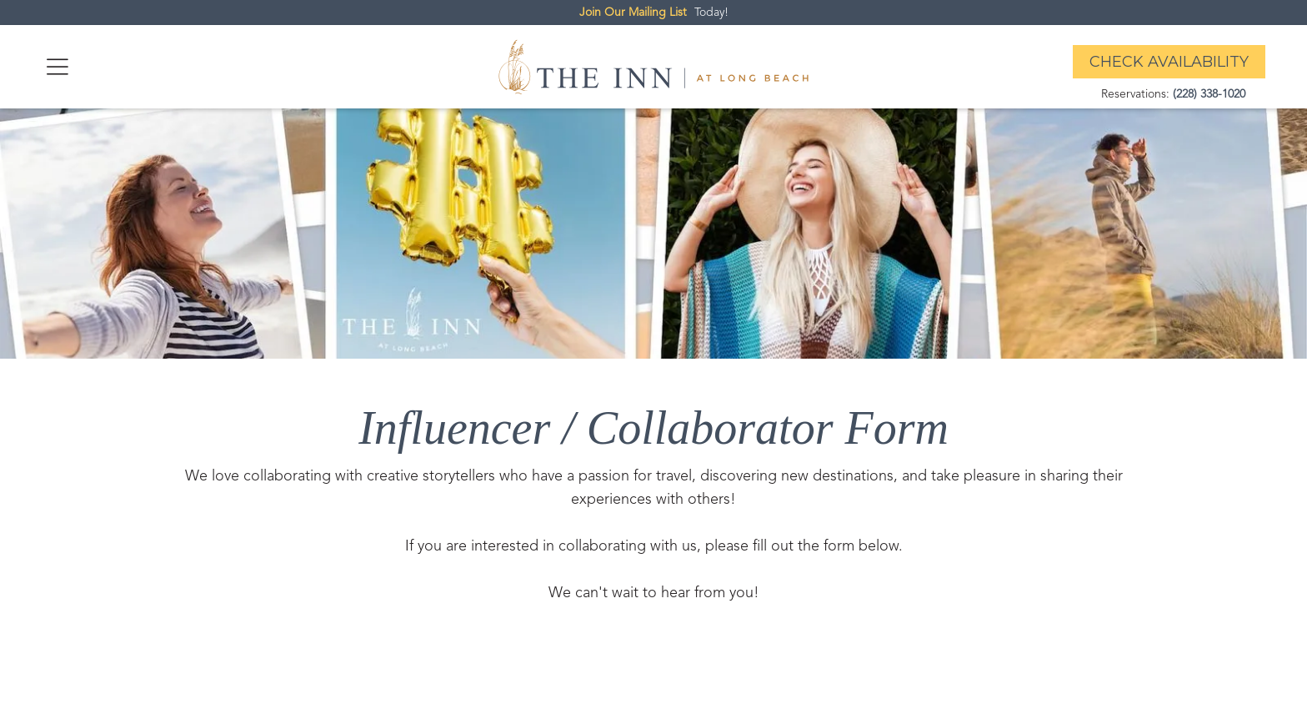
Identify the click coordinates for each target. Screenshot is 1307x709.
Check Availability (1169, 62)
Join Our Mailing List (633, 12)
